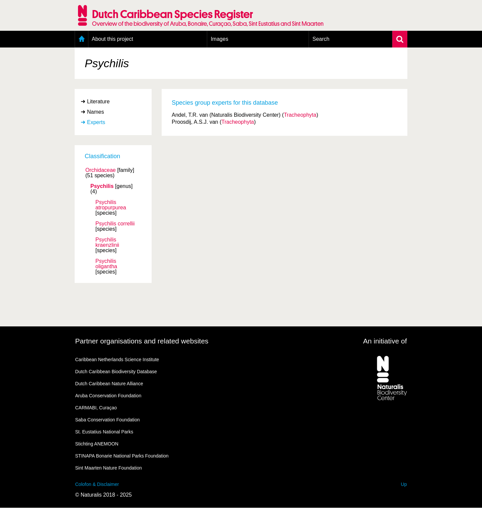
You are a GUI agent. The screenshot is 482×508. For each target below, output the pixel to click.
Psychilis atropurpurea (110, 205)
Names (95, 112)
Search (320, 39)
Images (219, 39)
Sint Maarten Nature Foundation (108, 468)
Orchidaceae (100, 170)
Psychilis (101, 186)
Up (404, 484)
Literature (98, 101)
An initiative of (385, 341)
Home (81, 39)
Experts (96, 122)
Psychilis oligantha (106, 264)
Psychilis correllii (115, 223)
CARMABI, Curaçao (96, 407)
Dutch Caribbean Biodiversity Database (116, 371)
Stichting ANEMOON (96, 443)
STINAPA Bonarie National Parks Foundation (122, 456)
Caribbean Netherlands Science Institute (117, 359)
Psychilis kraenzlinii (107, 242)
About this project (112, 39)
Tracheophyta (300, 115)
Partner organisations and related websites (142, 341)
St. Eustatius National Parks (104, 431)
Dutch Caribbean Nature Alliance (109, 383)
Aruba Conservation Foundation (108, 395)
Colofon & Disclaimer (97, 484)
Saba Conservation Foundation (107, 419)
